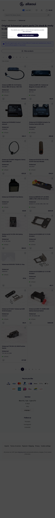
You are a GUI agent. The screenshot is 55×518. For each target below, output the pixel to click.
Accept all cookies (28, 35)
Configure (11, 36)
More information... (27, 31)
